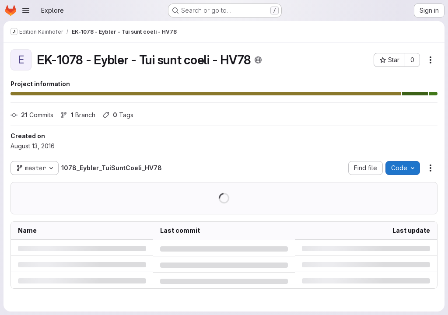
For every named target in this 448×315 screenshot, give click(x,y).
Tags (117, 115)
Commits (31, 115)
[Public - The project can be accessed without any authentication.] (258, 59)
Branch (77, 115)
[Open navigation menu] (26, 11)
